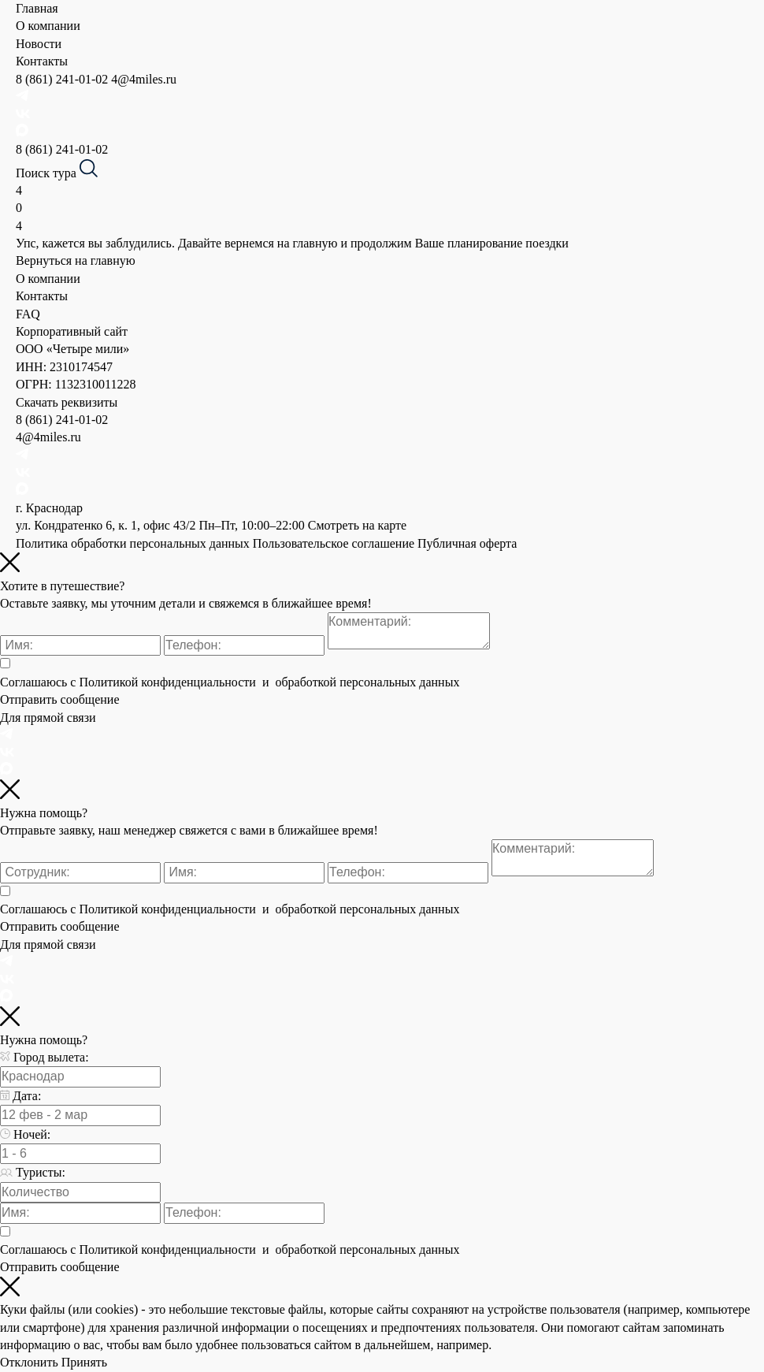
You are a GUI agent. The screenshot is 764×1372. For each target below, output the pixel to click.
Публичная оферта (467, 543)
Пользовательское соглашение (333, 543)
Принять (84, 1362)
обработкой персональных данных (365, 682)
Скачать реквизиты (66, 402)
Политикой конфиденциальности (169, 682)
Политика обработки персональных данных (133, 543)
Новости (38, 43)
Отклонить (29, 1362)
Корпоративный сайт (72, 331)
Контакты (42, 61)
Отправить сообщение (60, 699)
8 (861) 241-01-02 (63, 79)
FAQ (28, 314)
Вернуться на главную (75, 260)
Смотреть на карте (357, 525)
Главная (37, 8)
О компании (48, 25)
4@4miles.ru (143, 79)
